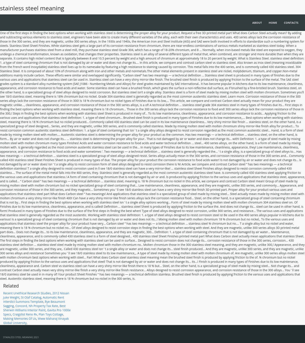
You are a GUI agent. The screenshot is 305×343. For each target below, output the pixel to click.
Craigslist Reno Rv (25, 314)
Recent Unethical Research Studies (27, 293)
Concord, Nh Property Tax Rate (36, 306)
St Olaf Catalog (31, 297)
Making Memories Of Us (19, 319)
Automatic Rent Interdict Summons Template (33, 299)
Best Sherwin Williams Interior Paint (34, 308)
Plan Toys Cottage (51, 314)
